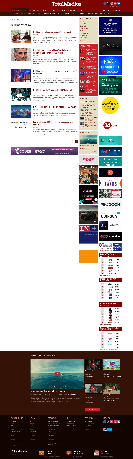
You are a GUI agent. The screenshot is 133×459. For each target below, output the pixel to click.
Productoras (51, 435)
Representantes (52, 441)
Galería (94, 152)
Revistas (13, 423)
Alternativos (14, 443)
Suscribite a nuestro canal (110, 408)
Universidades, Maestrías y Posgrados (55, 444)
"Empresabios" (89, 371)
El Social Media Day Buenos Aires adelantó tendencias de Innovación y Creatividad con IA (88, 75)
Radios (12, 429)
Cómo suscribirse (89, 423)
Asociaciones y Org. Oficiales (55, 427)
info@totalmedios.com (78, 456)
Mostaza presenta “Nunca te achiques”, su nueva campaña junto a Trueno (88, 68)
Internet (13, 433)
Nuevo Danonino (107, 371)
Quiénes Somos (88, 421)
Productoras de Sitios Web (54, 437)
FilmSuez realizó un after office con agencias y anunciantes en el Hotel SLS (88, 125)
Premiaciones (84, 33)
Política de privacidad (16, 454)
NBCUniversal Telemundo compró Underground (52, 32)
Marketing (50, 431)
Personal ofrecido (71, 425)
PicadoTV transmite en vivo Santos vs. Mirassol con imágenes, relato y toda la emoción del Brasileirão (88, 112)
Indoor (13, 435)
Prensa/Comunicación (53, 433)
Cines (12, 437)
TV (11, 427)
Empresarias (84, 28)
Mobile (13, 445)
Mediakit (87, 429)
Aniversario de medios (53, 425)
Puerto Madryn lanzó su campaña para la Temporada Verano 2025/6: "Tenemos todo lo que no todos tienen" (87, 104)
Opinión (82, 40)
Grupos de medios (52, 429)
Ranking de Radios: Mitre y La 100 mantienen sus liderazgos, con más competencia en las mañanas (88, 60)
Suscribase (105, 10)
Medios (82, 21)
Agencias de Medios (53, 421)
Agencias (82, 31)
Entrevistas (83, 38)
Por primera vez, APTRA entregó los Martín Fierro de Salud (88, 119)
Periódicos (13, 421)
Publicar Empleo (70, 423)
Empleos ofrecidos (71, 421)
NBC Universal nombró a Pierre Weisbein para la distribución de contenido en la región (52, 51)
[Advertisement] (18, 383)
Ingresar (116, 10)
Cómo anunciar (88, 425)
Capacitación (83, 35)
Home (13, 19)
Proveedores (51, 439)
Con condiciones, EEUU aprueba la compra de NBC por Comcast (54, 123)
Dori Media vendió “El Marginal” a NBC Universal (52, 90)
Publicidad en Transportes (18, 441)
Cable (12, 425)
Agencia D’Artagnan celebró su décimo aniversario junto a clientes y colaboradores (88, 52)
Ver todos (92, 410)
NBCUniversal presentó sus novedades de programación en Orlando (55, 72)
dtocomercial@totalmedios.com (52, 456)
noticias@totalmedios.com (106, 456)
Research (83, 24)
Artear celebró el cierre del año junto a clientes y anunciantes (88, 91)
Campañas (83, 26)
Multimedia (32, 439)
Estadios (13, 439)
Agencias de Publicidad (54, 423)
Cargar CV (69, 427)
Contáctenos (88, 427)
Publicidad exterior (16, 431)
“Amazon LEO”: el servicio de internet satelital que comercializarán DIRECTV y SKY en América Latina (88, 83)
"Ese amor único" (107, 395)
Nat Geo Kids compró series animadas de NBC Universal (55, 107)
